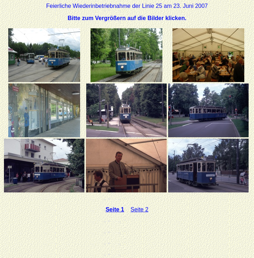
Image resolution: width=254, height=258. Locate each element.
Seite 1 (115, 209)
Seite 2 (139, 209)
